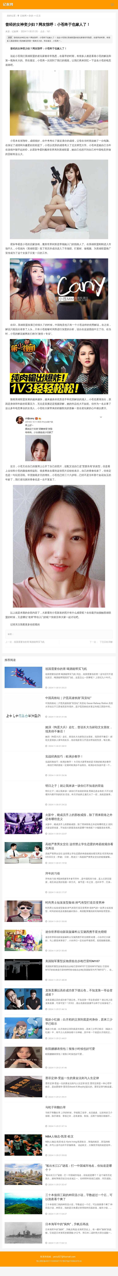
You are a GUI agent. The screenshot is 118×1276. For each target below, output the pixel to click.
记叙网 (23, 15)
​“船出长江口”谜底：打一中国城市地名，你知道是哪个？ (78, 1176)
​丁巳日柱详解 (106, 642)
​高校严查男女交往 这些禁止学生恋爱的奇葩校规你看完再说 (78, 849)
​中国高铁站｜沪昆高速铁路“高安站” (69, 699)
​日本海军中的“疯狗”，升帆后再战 (68, 1233)
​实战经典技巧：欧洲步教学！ (65, 758)
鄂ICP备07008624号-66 (72, 1270)
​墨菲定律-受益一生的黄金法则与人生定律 (73, 1085)
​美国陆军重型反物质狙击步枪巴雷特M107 (73, 966)
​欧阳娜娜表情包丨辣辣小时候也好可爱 (71, 1055)
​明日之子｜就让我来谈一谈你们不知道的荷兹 (76, 788)
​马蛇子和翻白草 (56, 1114)
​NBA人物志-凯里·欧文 (60, 1144)
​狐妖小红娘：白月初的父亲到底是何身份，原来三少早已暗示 (79, 1027)
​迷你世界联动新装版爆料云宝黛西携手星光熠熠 (77, 936)
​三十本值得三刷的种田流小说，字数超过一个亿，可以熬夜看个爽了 (79, 1206)
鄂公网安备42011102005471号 (49, 1270)
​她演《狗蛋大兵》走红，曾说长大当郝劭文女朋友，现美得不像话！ (77, 731)
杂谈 (31, 15)
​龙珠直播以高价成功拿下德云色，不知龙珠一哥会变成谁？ (79, 998)
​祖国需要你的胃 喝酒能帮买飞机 (29, 642)
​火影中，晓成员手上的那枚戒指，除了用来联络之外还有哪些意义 (79, 819)
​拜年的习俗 (53, 877)
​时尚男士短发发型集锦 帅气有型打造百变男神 (76, 906)
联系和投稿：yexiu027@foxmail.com (58, 1266)
